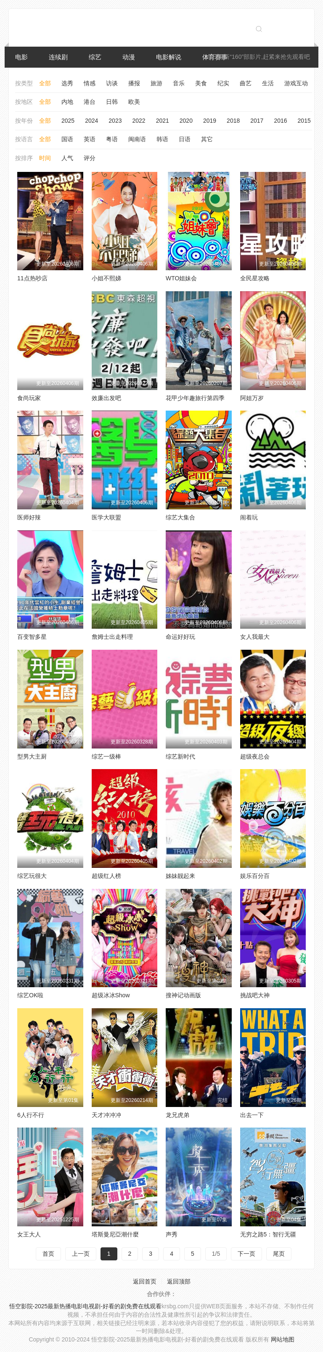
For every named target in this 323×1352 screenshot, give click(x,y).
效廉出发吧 (106, 398)
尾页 (279, 1253)
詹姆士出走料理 (112, 636)
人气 (67, 158)
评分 (89, 158)
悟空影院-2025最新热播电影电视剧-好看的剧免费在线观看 (85, 1306)
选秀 (67, 83)
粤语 (112, 139)
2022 (138, 120)
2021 (162, 120)
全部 (45, 83)
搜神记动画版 (183, 995)
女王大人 (29, 1234)
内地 (67, 101)
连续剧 (58, 57)
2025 (67, 120)
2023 (115, 120)
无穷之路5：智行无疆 (268, 1234)
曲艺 (246, 83)
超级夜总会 (255, 756)
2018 (233, 120)
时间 (45, 158)
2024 (91, 120)
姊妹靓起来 (180, 875)
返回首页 (144, 1281)
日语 (185, 139)
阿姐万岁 (252, 398)
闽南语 (137, 139)
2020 (186, 120)
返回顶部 (179, 1281)
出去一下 (252, 1115)
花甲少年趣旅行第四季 (195, 398)
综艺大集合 (180, 517)
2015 (304, 120)
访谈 (112, 83)
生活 (268, 83)
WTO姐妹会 (181, 278)
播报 (134, 83)
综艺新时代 (180, 756)
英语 (89, 139)
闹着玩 (249, 517)
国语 (67, 139)
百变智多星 (32, 636)
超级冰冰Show (111, 995)
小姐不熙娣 (106, 278)
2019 (209, 120)
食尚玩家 (29, 398)
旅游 (156, 83)
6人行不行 (30, 1115)
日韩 (112, 101)
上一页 (81, 1253)
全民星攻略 (255, 278)
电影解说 (168, 57)
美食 (201, 83)
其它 (207, 139)
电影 (21, 57)
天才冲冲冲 (106, 1115)
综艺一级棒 (106, 756)
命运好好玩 (180, 636)
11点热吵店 (32, 278)
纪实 (223, 83)
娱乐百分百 (255, 875)
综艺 (95, 57)
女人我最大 (255, 636)
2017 (256, 120)
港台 (89, 101)
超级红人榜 (106, 875)
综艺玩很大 (32, 875)
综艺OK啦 (30, 995)
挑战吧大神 (255, 995)
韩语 (162, 139)
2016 (280, 120)
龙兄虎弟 (177, 1115)
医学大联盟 (106, 517)
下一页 (246, 1253)
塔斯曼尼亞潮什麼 (115, 1234)
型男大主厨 (32, 756)
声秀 (171, 1234)
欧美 (134, 101)
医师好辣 (29, 517)
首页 (48, 1253)
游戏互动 (296, 83)
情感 (89, 83)
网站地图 (282, 1339)
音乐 (179, 83)
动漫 (128, 57)
